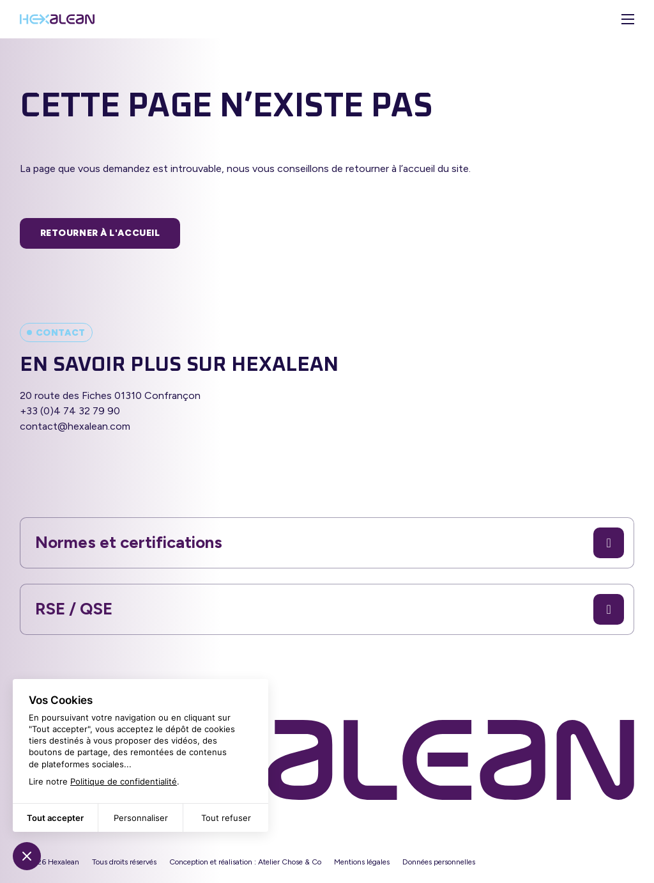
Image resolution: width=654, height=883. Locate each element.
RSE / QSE (330, 609)
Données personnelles (438, 861)
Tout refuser (226, 818)
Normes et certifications (330, 542)
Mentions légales (362, 861)
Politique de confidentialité (123, 781)
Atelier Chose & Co (289, 861)
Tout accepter (55, 818)
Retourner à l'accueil (100, 233)
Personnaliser (141, 818)
